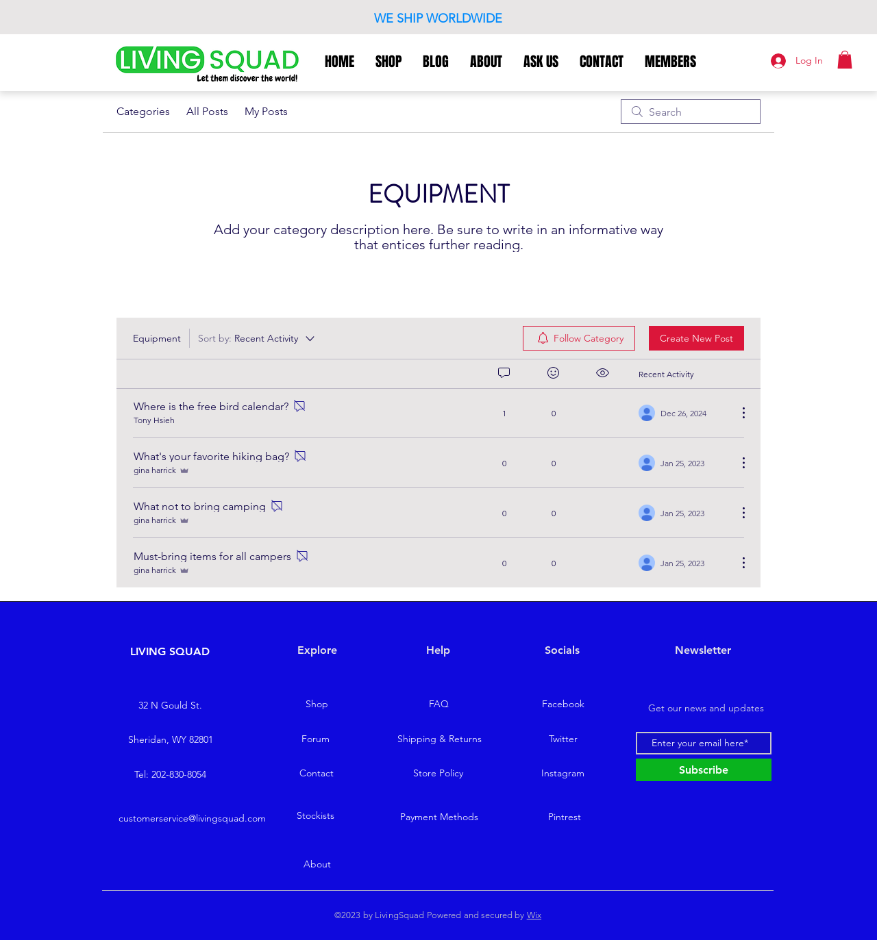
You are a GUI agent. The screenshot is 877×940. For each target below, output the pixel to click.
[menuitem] (579, 338)
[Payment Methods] (439, 816)
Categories (143, 111)
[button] (844, 59)
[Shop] (316, 704)
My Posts (266, 111)
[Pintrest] (564, 816)
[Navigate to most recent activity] (683, 413)
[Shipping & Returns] (439, 739)
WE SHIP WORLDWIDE (438, 18)
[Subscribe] (703, 770)
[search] (691, 111)
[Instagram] (562, 773)
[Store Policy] (437, 773)
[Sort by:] (257, 338)
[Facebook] (563, 704)
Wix (534, 915)
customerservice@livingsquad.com (192, 818)
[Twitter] (563, 739)
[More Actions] (736, 413)
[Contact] (316, 773)
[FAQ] (438, 704)
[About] (317, 864)
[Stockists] (315, 815)
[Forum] (315, 739)
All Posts (207, 111)
